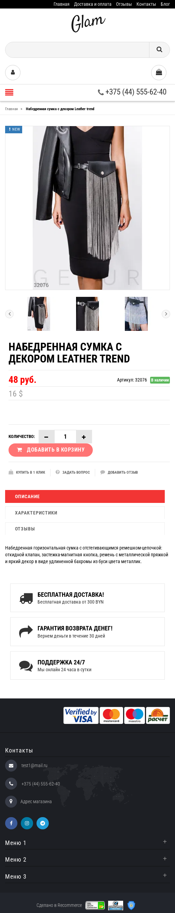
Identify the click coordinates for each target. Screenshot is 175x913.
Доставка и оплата (93, 4)
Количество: (22, 436)
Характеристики (36, 512)
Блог (165, 4)
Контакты (146, 4)
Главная (62, 4)
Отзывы (124, 4)
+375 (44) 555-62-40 (132, 92)
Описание (27, 496)
